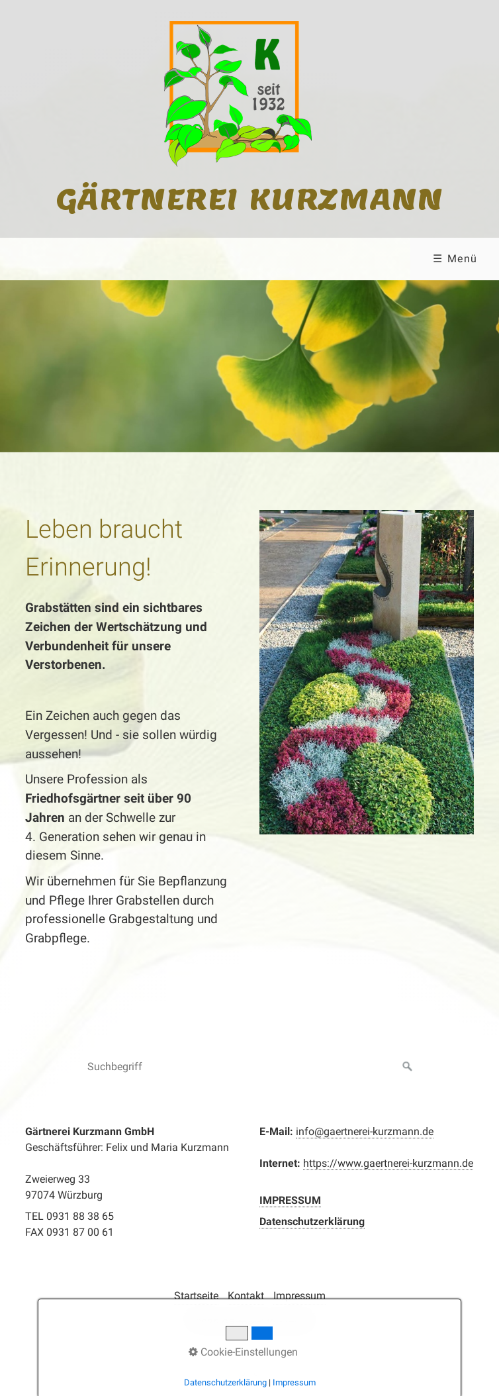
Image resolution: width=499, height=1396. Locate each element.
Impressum (299, 1295)
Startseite (196, 1295)
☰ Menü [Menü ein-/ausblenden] (455, 258)
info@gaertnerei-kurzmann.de (364, 1131)
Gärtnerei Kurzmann (249, 198)
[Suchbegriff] (249, 1066)
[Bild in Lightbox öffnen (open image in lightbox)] (366, 672)
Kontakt (246, 1295)
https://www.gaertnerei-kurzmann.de (388, 1163)
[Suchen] (407, 1066)
